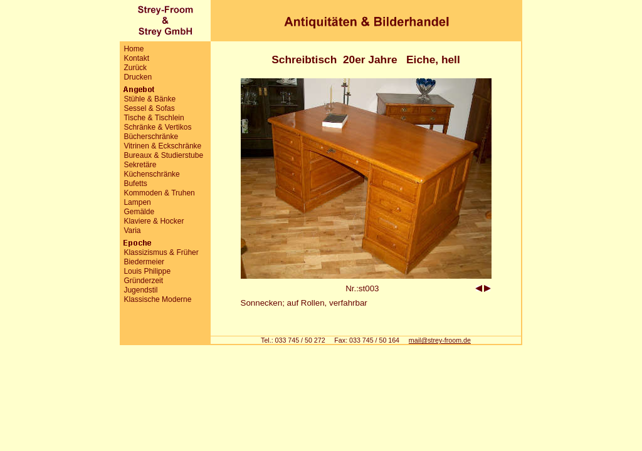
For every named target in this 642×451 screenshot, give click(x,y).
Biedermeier (144, 261)
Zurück (135, 67)
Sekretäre (140, 164)
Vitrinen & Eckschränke (162, 146)
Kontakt (136, 58)
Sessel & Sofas (149, 108)
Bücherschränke (151, 136)
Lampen (137, 202)
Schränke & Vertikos (157, 127)
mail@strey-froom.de (440, 340)
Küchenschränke (151, 174)
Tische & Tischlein (154, 117)
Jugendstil (140, 290)
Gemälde (139, 211)
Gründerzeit (143, 280)
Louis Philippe (147, 271)
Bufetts (135, 183)
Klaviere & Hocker (154, 221)
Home (134, 48)
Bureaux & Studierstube (163, 155)
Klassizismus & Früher (161, 252)
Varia (132, 230)
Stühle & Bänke (150, 99)
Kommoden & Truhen (159, 193)
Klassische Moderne (157, 299)
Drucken (138, 77)
